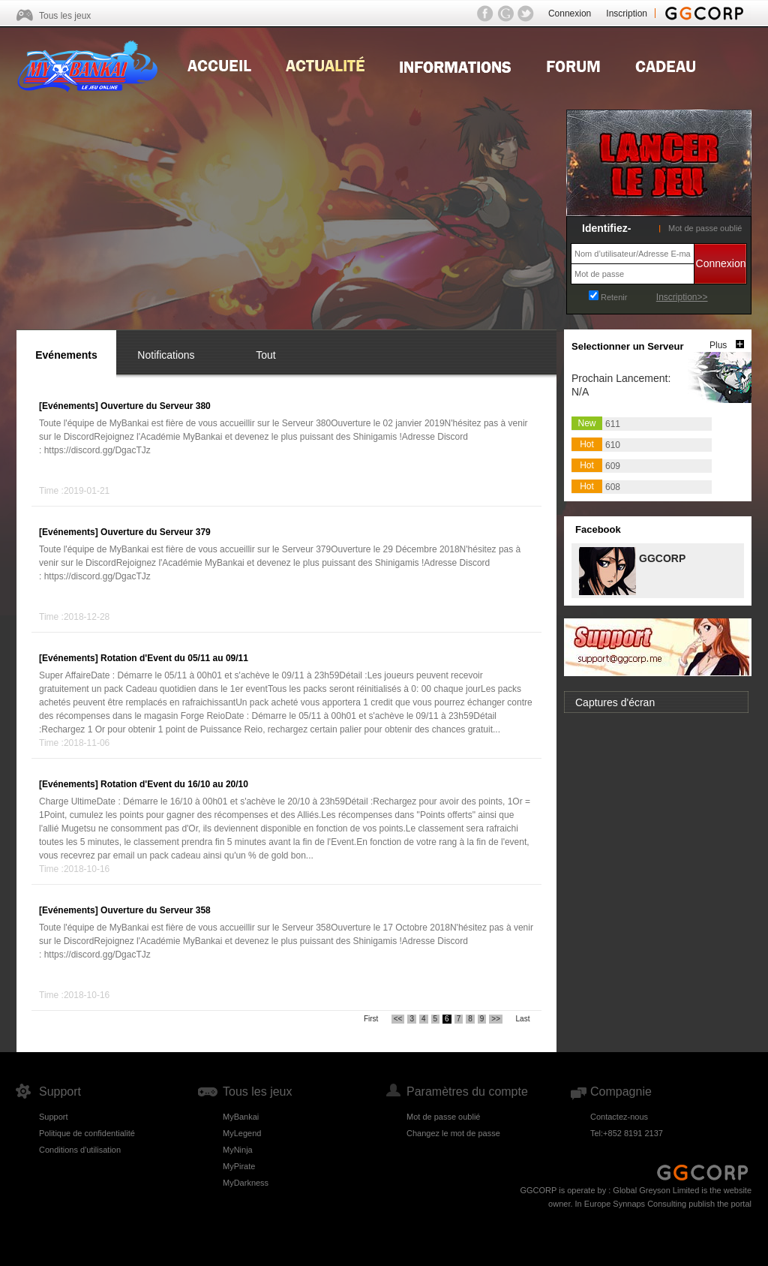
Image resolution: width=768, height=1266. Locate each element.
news (325, 64)
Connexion (569, 13)
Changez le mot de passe (453, 1133)
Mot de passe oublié (705, 228)
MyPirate (239, 1166)
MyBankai (241, 1116)
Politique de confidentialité (87, 1133)
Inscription (626, 13)
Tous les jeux (65, 16)
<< (398, 1019)
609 (612, 466)
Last (523, 1019)
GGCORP (661, 557)
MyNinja (238, 1149)
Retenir (614, 297)
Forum (573, 64)
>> (495, 1019)
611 (612, 424)
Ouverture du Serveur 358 (155, 910)
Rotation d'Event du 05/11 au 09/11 (174, 658)
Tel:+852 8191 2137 (626, 1133)
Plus (718, 345)
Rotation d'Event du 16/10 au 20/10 (174, 784)
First (371, 1019)
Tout (265, 355)
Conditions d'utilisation (80, 1149)
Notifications (165, 355)
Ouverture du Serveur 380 (155, 406)
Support (53, 1116)
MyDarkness (245, 1182)
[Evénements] (68, 406)
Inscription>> (682, 297)
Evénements (66, 355)
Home (219, 64)
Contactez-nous (619, 1116)
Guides (455, 64)
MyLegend (242, 1133)
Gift (665, 64)
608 (612, 487)
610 (612, 445)
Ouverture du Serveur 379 (155, 532)
